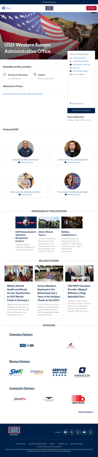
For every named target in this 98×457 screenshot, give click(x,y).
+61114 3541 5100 (78, 58)
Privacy (52, 444)
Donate (91, 8)
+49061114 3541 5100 (79, 61)
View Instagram (77, 74)
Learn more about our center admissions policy (23, 93)
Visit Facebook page (78, 71)
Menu (6, 8)
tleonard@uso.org (72, 194)
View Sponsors (85, 412)
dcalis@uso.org (25, 194)
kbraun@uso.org (25, 162)
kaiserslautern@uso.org (80, 64)
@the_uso (75, 68)
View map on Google (81, 110)
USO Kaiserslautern (49, 2)
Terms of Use (62, 444)
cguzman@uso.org (73, 162)
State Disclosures (76, 444)
